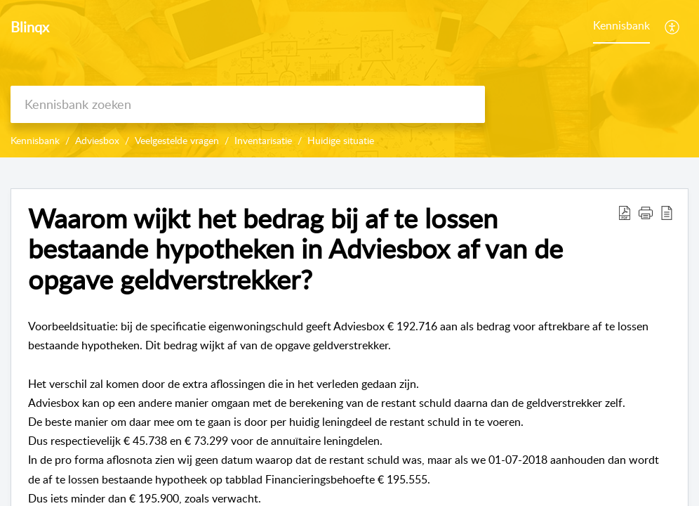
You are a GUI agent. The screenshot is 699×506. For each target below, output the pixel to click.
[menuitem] (672, 27)
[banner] (349, 78)
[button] (646, 212)
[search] (248, 104)
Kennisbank (621, 25)
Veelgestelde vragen (177, 140)
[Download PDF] (625, 212)
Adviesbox (97, 140)
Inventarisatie (263, 140)
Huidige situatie (340, 140)
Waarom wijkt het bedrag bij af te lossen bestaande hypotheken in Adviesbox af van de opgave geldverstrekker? (295, 249)
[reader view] (667, 212)
